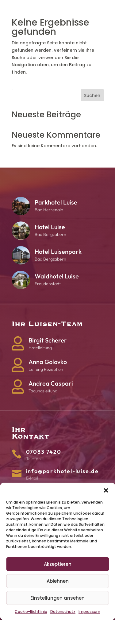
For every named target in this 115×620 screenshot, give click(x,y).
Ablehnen (58, 581)
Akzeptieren (57, 564)
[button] (106, 490)
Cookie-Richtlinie (31, 611)
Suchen (92, 95)
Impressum (89, 611)
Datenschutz (62, 611)
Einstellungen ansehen (57, 598)
